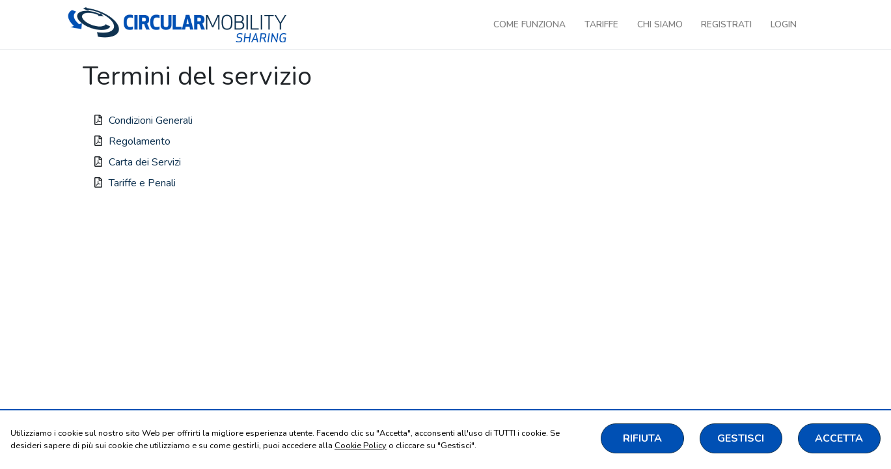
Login (784, 24)
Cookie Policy (361, 445)
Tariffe (601, 24)
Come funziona (529, 24)
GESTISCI (740, 438)
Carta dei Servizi (145, 162)
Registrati (726, 24)
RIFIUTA (642, 438)
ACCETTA (839, 438)
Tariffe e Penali (142, 183)
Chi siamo (660, 24)
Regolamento (140, 141)
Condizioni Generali (151, 120)
